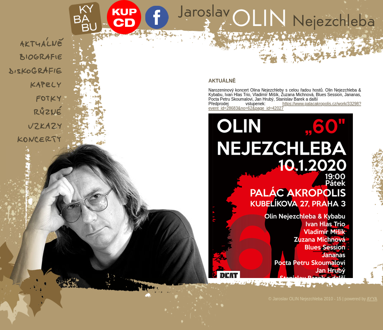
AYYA (372, 299)
